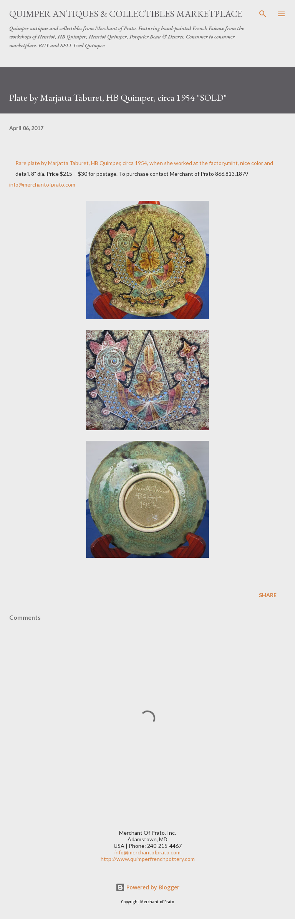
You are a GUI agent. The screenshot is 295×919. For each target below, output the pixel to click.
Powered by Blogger (147, 887)
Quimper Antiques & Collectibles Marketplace (125, 14)
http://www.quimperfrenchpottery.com (148, 859)
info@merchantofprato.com (42, 184)
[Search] (262, 13)
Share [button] (268, 595)
